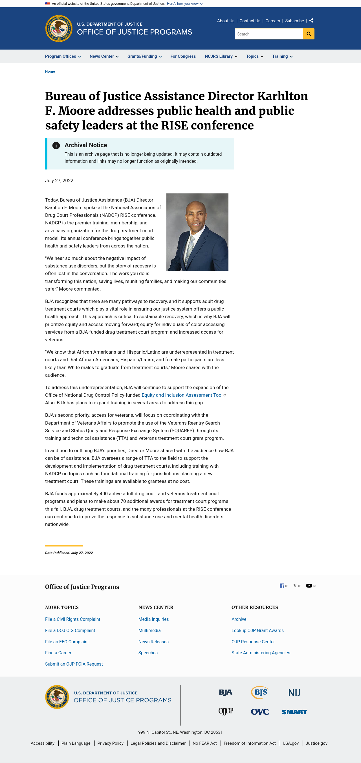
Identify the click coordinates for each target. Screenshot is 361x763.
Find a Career (58, 652)
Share (313, 21)
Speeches (148, 652)
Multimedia (149, 630)
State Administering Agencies (261, 652)
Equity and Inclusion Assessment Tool (184, 395)
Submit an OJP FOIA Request (74, 664)
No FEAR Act (205, 743)
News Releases (153, 641)
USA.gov (291, 743)
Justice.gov (316, 743)
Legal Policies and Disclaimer (158, 743)
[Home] (134, 29)
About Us (225, 20)
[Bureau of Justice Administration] (225, 690)
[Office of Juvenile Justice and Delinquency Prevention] (226, 713)
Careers (272, 20)
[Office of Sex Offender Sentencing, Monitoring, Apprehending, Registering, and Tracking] (294, 710)
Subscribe (294, 20)
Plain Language (76, 743)
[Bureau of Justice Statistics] (260, 696)
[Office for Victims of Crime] (260, 711)
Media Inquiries (153, 619)
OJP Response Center (253, 641)
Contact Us (250, 20)
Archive (239, 619)
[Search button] (308, 33)
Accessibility (42, 743)
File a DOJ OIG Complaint (70, 630)
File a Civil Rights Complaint (72, 619)
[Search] (269, 33)
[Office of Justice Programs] (59, 28)
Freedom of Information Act (250, 743)
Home (50, 71)
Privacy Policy (111, 743)
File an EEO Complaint (67, 641)
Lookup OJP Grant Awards (258, 630)
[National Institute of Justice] (294, 690)
